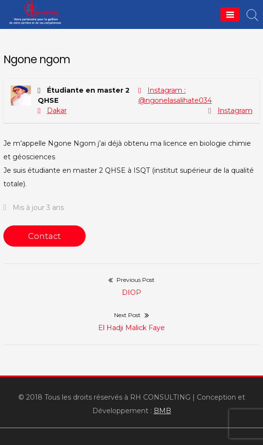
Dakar (57, 110)
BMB (162, 410)
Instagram (235, 110)
